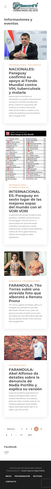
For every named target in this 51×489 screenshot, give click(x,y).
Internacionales (19, 187)
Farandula (15, 281)
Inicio (8, 476)
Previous (11, 429)
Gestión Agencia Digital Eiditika (33, 471)
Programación (22, 476)
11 (21, 435)
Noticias (37, 476)
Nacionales (34, 65)
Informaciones (18, 65)
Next (30, 435)
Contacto (11, 482)
